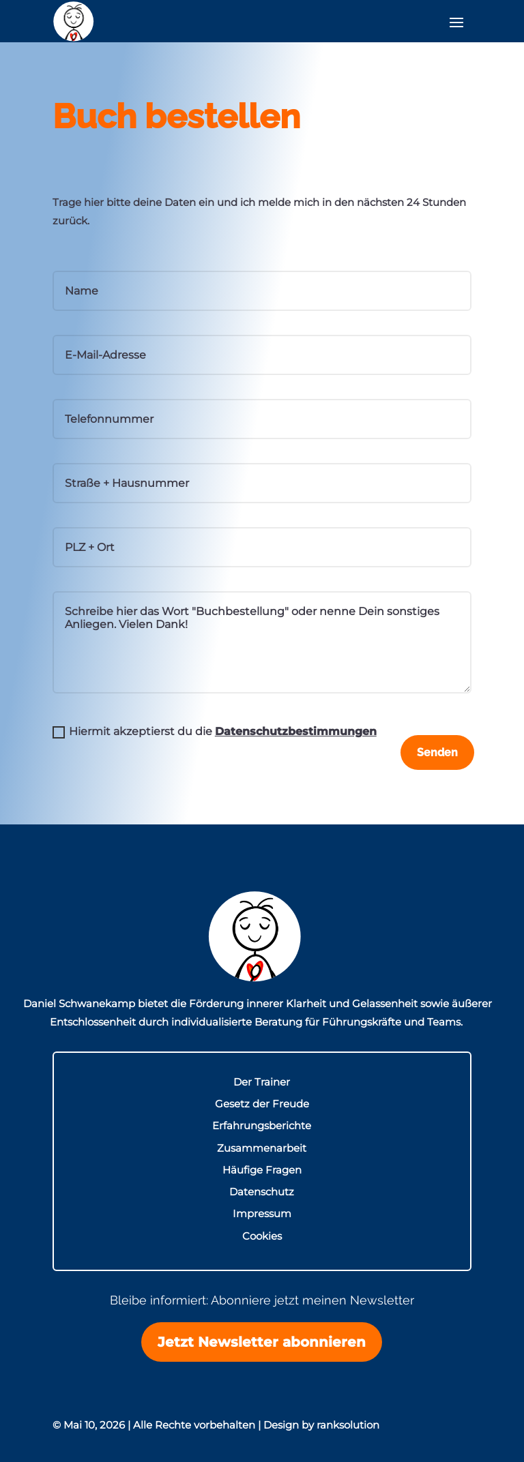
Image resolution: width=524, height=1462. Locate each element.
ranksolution (348, 1425)
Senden (434, 753)
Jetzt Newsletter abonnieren (262, 1342)
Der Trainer (261, 1082)
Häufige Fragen (262, 1170)
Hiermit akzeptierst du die (215, 732)
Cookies (262, 1236)
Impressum (262, 1214)
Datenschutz (261, 1192)
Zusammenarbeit (261, 1148)
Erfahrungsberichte (261, 1126)
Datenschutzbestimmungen (296, 731)
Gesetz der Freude (262, 1104)
